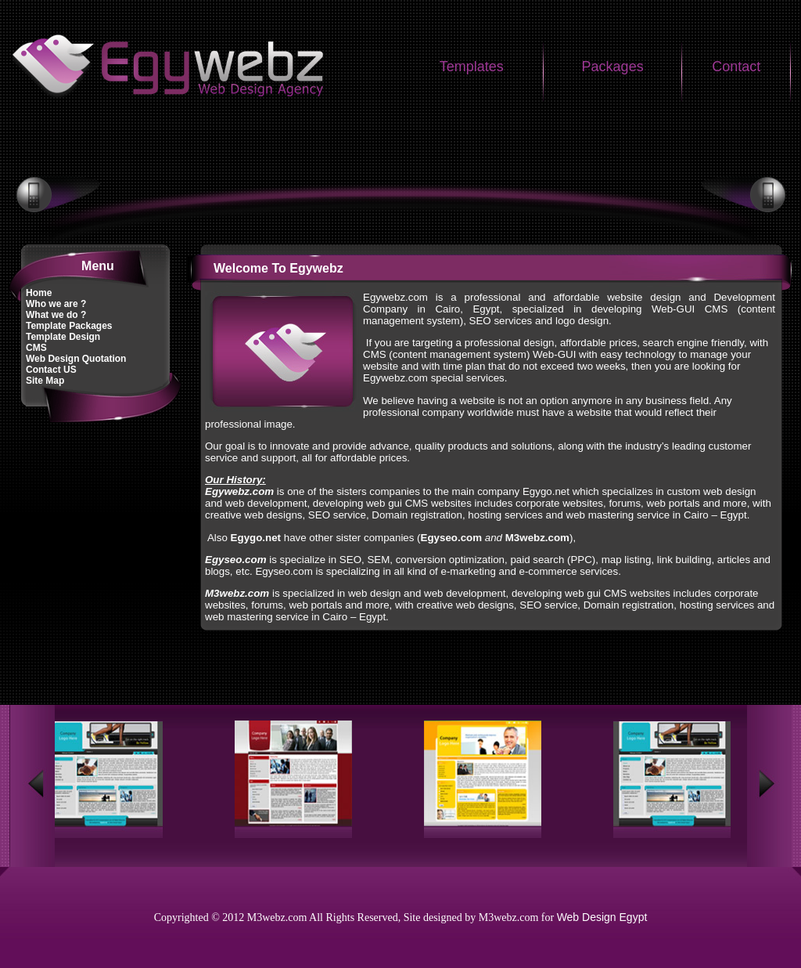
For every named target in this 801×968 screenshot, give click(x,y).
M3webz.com (537, 538)
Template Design (63, 336)
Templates (472, 66)
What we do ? (56, 314)
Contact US (51, 369)
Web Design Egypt (602, 917)
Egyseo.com (236, 559)
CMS (36, 347)
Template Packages (69, 325)
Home (39, 292)
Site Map (45, 380)
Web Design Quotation (76, 358)
